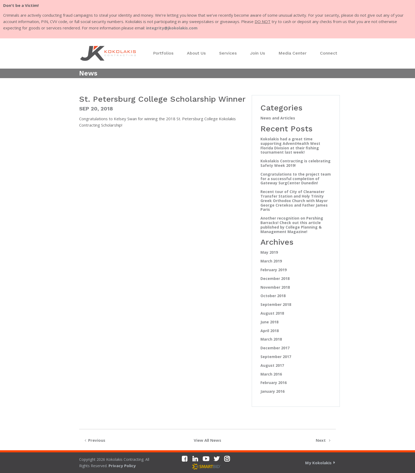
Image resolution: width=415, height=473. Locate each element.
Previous (94, 440)
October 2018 (273, 296)
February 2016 (273, 383)
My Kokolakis (318, 462)
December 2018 (275, 278)
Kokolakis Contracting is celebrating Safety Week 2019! (295, 163)
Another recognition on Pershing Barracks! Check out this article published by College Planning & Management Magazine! (291, 225)
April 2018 (269, 331)
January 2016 (272, 391)
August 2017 (272, 365)
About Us (196, 53)
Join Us (257, 53)
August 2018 (272, 313)
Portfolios (163, 53)
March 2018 (271, 339)
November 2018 (275, 287)
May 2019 (269, 252)
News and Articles (277, 118)
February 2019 (273, 270)
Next (324, 440)
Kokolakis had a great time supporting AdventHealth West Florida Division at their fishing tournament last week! (290, 146)
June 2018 (269, 322)
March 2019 (271, 261)
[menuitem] (163, 53)
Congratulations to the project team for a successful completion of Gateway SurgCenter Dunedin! (295, 178)
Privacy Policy (122, 465)
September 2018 (275, 304)
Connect (328, 53)
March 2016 (271, 374)
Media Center (292, 53)
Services (228, 53)
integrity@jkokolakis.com (171, 27)
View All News (207, 440)
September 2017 (275, 357)
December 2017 (275, 348)
